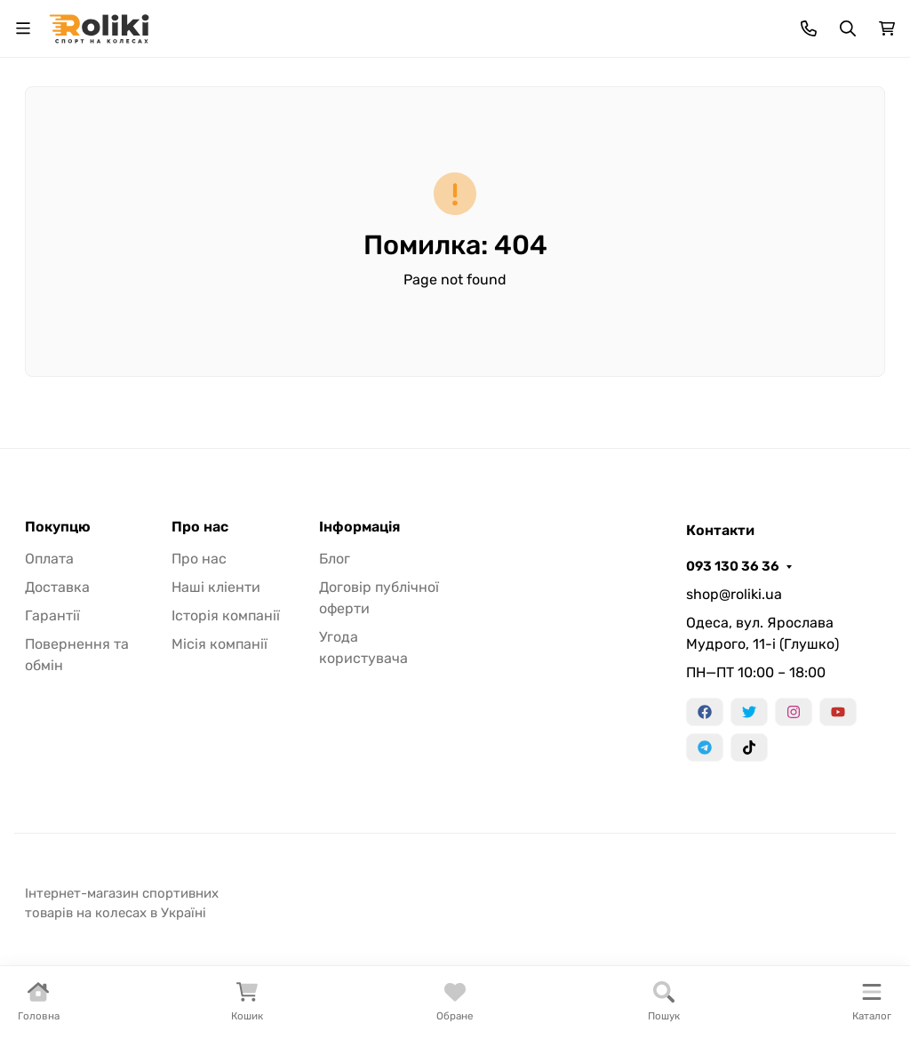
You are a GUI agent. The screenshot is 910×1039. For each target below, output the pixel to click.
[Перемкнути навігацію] (23, 28)
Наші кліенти (216, 587)
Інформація (359, 527)
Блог (334, 558)
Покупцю (58, 527)
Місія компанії (219, 643)
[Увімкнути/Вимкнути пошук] (848, 28)
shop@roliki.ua (734, 594)
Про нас (200, 527)
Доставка (57, 587)
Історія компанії (226, 615)
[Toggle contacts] (809, 28)
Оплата (49, 558)
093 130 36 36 (732, 566)
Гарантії (52, 615)
